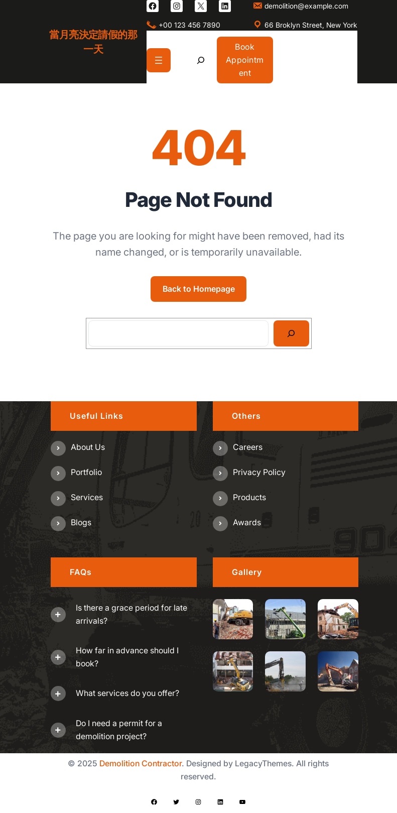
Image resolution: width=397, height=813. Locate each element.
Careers (247, 447)
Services (87, 497)
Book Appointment (245, 59)
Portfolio (86, 472)
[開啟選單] (159, 60)
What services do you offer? (127, 693)
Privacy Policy (259, 472)
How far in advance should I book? (127, 656)
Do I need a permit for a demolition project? (119, 729)
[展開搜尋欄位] (200, 60)
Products (249, 497)
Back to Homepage (199, 289)
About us (88, 447)
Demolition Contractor (140, 763)
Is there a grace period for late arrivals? (131, 614)
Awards (247, 522)
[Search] (291, 333)
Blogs (81, 522)
